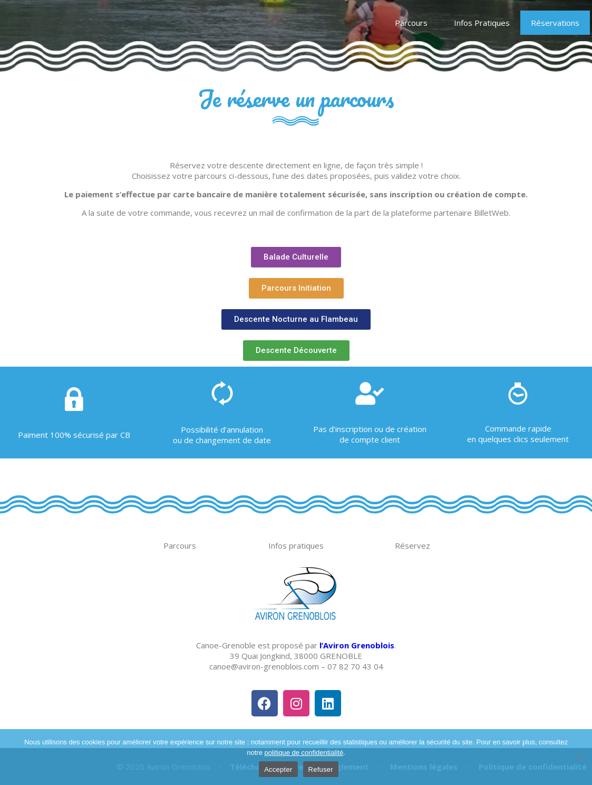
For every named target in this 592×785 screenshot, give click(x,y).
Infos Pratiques (482, 22)
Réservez (412, 545)
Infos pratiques (296, 545)
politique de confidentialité (304, 753)
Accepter (278, 769)
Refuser (320, 769)
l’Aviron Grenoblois (356, 645)
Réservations (555, 22)
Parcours (414, 22)
